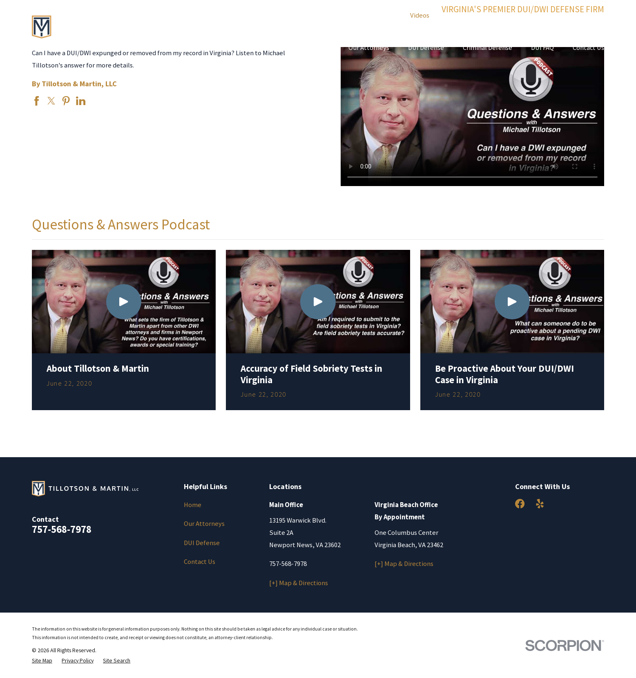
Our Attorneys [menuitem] (368, 47)
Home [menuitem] (321, 47)
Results (387, 15)
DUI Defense (202, 543)
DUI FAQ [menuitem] (542, 47)
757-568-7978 (61, 529)
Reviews (352, 15)
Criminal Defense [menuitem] (487, 47)
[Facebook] (519, 503)
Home (192, 505)
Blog (321, 15)
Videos (419, 15)
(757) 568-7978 (523, 19)
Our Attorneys (204, 523)
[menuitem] (42, 661)
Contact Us (199, 561)
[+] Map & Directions (298, 583)
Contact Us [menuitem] (588, 47)
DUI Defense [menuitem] (426, 47)
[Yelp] (540, 503)
